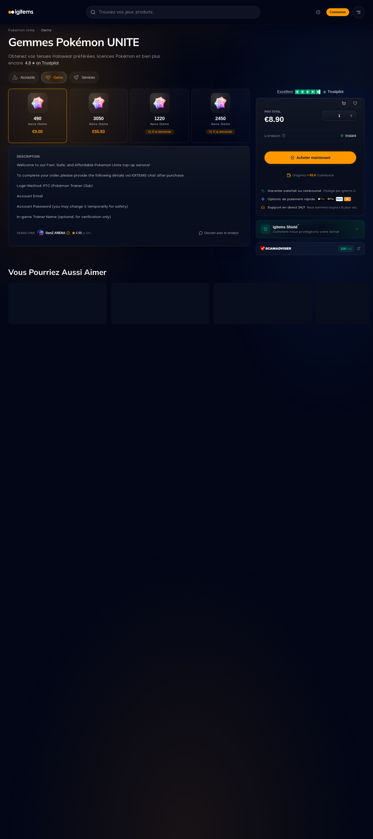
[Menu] (358, 12)
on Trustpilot (42, 63)
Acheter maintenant (310, 159)
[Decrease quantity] (327, 117)
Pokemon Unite (21, 30)
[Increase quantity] (351, 117)
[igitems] (20, 12)
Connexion (338, 12)
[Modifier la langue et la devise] (318, 12)
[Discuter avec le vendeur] (218, 236)
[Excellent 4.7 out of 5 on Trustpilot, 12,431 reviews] (310, 93)
